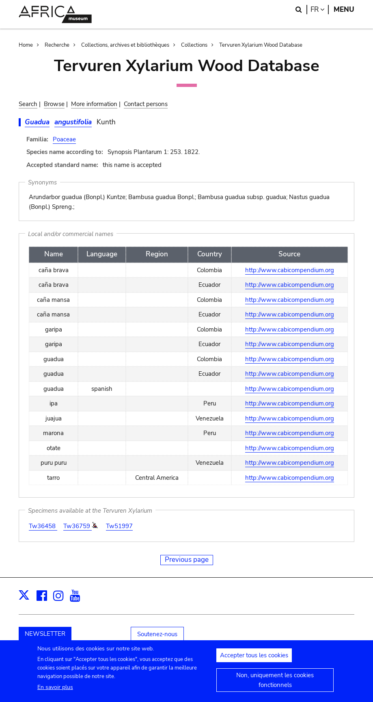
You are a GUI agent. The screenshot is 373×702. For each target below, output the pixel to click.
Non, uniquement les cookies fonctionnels (275, 684)
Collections (194, 45)
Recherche (57, 45)
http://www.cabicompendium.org (289, 270)
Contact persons (146, 104)
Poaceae (64, 139)
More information (94, 104)
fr (319, 9)
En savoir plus (55, 690)
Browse (54, 104)
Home (26, 45)
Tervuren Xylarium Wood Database (260, 45)
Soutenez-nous (157, 634)
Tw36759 (77, 526)
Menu (344, 9)
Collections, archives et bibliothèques (125, 45)
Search (28, 104)
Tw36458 (43, 526)
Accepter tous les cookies (254, 659)
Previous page (187, 559)
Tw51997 (119, 526)
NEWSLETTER (45, 634)
